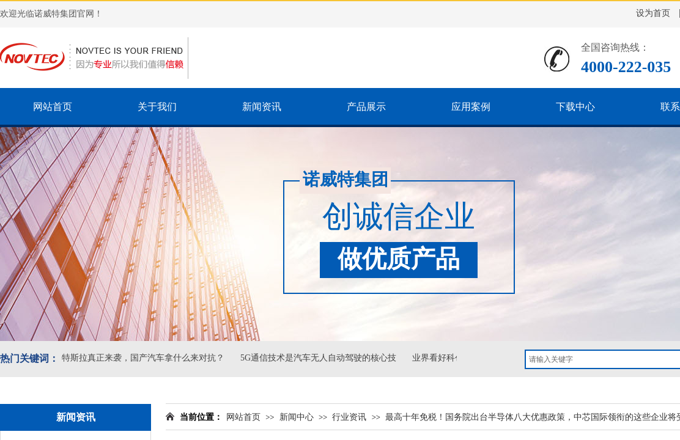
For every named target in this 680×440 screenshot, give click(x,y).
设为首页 (653, 13)
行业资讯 (349, 417)
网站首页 (243, 417)
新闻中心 (296, 417)
